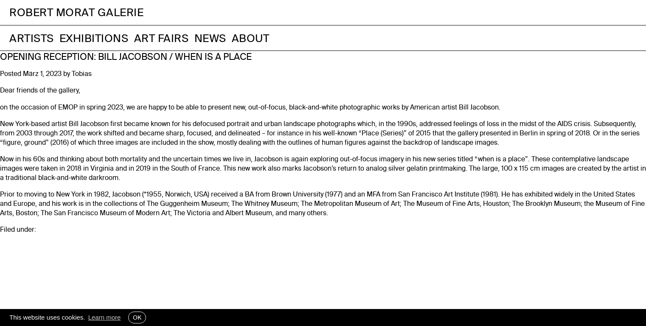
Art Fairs (161, 38)
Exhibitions (94, 38)
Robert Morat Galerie (76, 12)
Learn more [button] (104, 317)
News (210, 38)
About (251, 38)
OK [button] (137, 317)
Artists (31, 38)
